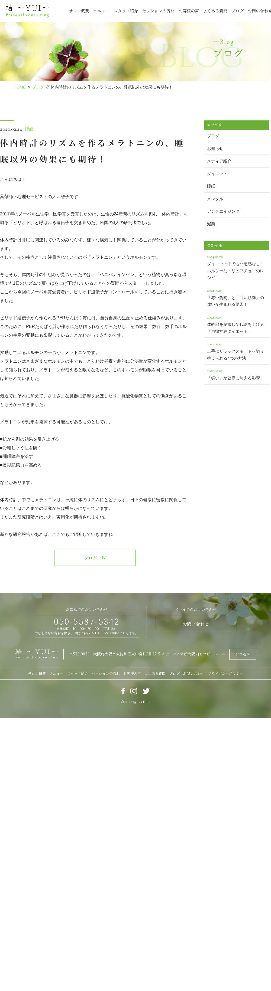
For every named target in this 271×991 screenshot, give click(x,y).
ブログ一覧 (95, 558)
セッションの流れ (158, 11)
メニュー (101, 11)
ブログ (237, 11)
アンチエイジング (223, 211)
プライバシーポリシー (225, 673)
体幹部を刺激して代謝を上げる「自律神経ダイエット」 (237, 324)
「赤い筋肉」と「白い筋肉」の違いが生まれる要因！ (237, 297)
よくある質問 (215, 11)
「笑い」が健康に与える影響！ (237, 373)
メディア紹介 (219, 161)
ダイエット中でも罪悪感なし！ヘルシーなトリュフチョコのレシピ (237, 266)
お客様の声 (189, 11)
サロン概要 (79, 11)
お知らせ (215, 148)
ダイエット (217, 173)
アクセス (242, 654)
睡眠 (29, 129)
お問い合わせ (196, 624)
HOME (20, 87)
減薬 (211, 224)
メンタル (215, 198)
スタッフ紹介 (126, 11)
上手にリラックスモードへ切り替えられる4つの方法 (237, 350)
